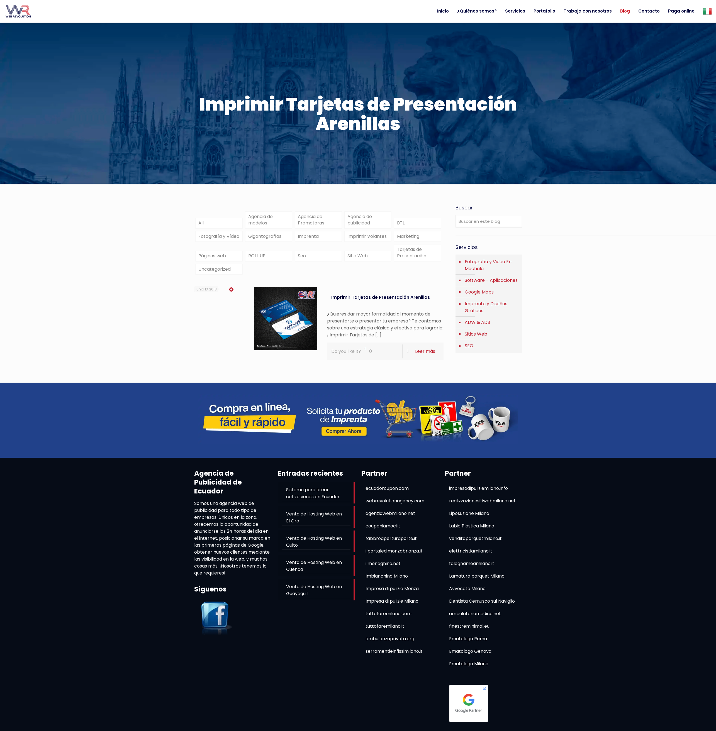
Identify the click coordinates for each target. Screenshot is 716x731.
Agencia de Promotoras (311, 220)
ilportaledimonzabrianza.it (394, 554)
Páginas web (212, 259)
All (201, 224)
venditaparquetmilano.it (475, 542)
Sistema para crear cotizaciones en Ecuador (313, 496)
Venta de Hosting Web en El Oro (314, 521)
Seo (302, 259)
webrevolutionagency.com (395, 504)
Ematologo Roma (468, 642)
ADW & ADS (477, 322)
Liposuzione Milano (469, 517)
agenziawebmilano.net (390, 517)
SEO (469, 346)
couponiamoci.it (383, 529)
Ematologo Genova (470, 655)
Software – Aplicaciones (491, 280)
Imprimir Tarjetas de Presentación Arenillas (380, 301)
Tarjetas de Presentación (411, 255)
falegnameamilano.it (471, 567)
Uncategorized (214, 273)
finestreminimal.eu (469, 630)
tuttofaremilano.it (385, 630)
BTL (401, 224)
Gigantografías (264, 238)
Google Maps (479, 292)
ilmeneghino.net (383, 567)
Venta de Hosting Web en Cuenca (314, 569)
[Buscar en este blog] (489, 221)
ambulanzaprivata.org (390, 642)
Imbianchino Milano (387, 579)
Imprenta (308, 238)
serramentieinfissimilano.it (394, 655)
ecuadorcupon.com (387, 492)
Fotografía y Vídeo (218, 238)
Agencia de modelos (260, 220)
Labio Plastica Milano (471, 529)
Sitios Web (476, 334)
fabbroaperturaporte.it (391, 542)
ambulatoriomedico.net (475, 617)
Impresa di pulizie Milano (392, 605)
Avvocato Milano (467, 592)
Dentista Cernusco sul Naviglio (482, 605)
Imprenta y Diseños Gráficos (486, 307)
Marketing (408, 238)
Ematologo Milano (468, 667)
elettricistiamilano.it (470, 554)
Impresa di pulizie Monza (392, 592)
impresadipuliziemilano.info (478, 492)
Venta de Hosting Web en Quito (314, 545)
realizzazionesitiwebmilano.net (482, 504)
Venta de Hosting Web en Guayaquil (314, 593)
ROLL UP (257, 259)
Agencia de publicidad (359, 220)
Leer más (425, 355)
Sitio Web (357, 259)
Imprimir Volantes (367, 238)
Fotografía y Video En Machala (488, 265)
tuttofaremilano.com (388, 617)
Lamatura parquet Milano (477, 579)
